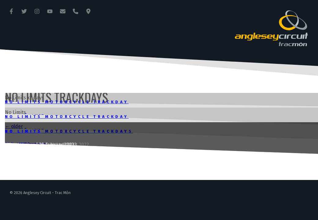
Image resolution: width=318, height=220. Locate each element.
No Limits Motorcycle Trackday (67, 102)
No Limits (23, 131)
